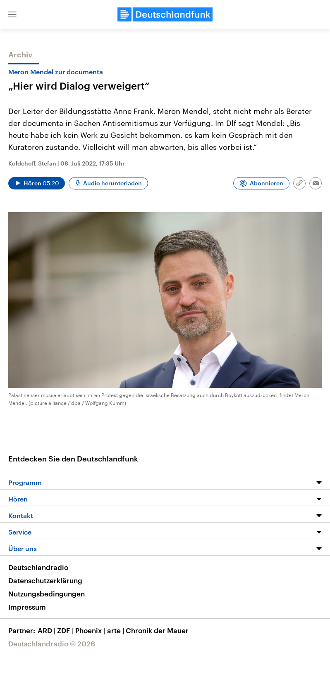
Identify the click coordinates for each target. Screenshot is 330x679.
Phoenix (91, 630)
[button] (12, 14)
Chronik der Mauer (157, 630)
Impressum (27, 607)
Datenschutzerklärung (45, 580)
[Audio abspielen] (36, 183)
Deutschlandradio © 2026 (51, 643)
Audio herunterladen (112, 183)
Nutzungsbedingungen (46, 593)
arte (116, 630)
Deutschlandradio (38, 567)
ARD (47, 630)
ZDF (66, 630)
